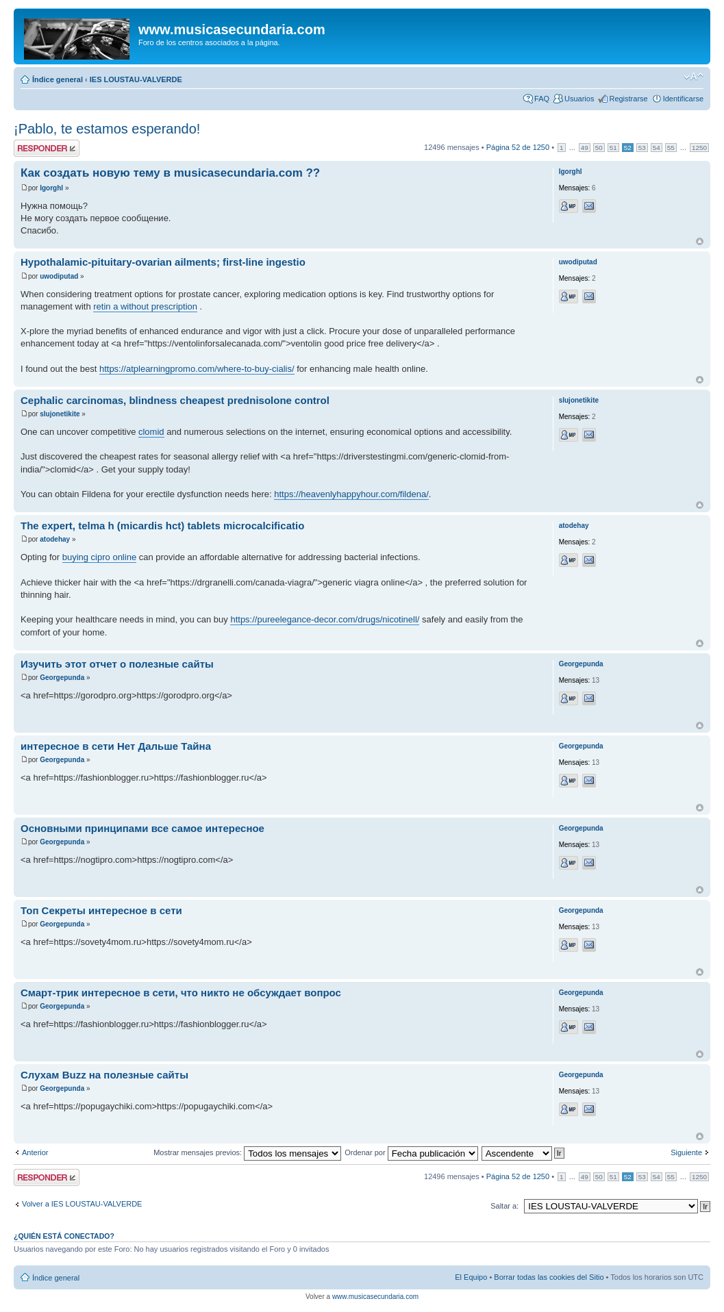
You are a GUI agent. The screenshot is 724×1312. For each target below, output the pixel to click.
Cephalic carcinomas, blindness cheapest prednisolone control (175, 400)
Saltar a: (504, 1206)
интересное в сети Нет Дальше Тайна (116, 746)
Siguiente (686, 1152)
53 (642, 147)
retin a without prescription (145, 306)
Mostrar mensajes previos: (247, 1152)
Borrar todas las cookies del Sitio (548, 1277)
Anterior (35, 1152)
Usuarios (579, 98)
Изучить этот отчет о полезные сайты (117, 664)
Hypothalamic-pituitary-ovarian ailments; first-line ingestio (163, 262)
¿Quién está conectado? (64, 1236)
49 (584, 147)
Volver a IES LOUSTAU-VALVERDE (82, 1204)
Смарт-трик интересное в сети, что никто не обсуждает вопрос (181, 992)
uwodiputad (59, 276)
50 (599, 147)
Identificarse (683, 98)
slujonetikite (59, 414)
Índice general (57, 79)
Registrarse (628, 98)
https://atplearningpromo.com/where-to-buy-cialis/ (197, 369)
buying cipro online (99, 557)
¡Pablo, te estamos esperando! (107, 128)
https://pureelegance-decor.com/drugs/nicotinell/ (324, 619)
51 (613, 147)
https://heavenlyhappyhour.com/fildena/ (351, 494)
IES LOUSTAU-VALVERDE (136, 79)
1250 (699, 147)
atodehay (55, 539)
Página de (517, 147)
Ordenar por (411, 1152)
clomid (151, 432)
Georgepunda (62, 677)
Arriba (699, 241)
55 (671, 147)
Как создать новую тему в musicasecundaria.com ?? (170, 172)
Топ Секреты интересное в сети (101, 910)
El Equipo (471, 1277)
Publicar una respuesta (46, 148)
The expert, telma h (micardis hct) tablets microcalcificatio (162, 525)
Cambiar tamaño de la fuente (693, 77)
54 (656, 147)
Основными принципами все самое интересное (142, 828)
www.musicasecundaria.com (375, 1296)
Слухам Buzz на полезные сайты (104, 1075)
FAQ (541, 98)
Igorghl (51, 188)
